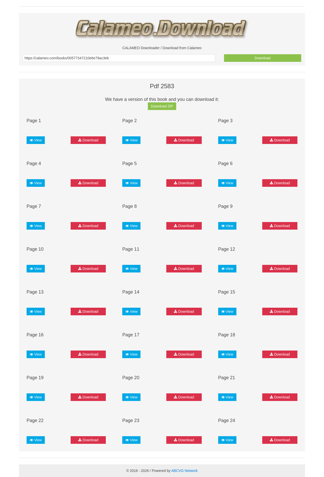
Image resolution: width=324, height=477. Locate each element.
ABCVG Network (184, 471)
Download (262, 58)
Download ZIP (162, 106)
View (36, 140)
